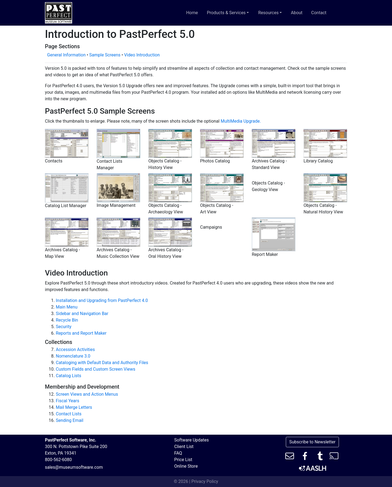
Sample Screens (105, 55)
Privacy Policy (204, 481)
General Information (66, 55)
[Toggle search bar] (340, 13)
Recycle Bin (67, 320)
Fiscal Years (67, 400)
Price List (183, 459)
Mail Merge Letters (74, 407)
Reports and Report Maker (81, 333)
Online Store (186, 466)
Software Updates (191, 440)
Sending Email (69, 420)
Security (63, 326)
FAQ (178, 453)
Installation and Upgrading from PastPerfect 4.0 (102, 300)
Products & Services (229, 12)
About (296, 12)
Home (192, 12)
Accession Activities (75, 349)
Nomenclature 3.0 (73, 356)
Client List (184, 446)
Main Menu (66, 307)
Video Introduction (142, 55)
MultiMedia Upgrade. (240, 121)
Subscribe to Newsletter (312, 441)
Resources (271, 12)
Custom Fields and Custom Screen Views (95, 369)
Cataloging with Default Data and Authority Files (102, 362)
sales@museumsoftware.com (74, 467)
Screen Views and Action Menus (87, 394)
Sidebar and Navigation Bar (82, 313)
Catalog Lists (68, 375)
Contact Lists (68, 413)
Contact (318, 12)
